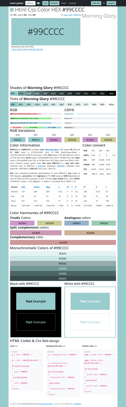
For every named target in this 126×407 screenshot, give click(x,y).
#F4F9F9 (95, 104)
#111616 (95, 93)
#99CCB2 (104, 223)
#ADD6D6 (23, 104)
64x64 (25, 49)
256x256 (39, 49)
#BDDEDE (31, 104)
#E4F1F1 (63, 104)
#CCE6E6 (62, 258)
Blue (48, 187)
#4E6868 (38, 93)
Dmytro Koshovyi (45, 404)
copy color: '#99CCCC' (72, 15)
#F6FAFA (103, 104)
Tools (63, 3)
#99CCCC (14, 93)
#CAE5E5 (39, 104)
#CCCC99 (72, 139)
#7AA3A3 (22, 93)
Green (36, 187)
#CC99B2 (36, 233)
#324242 (55, 93)
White (111, 104)
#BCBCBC (61, 166)
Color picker (16, 3)
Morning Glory (52, 149)
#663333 (41, 166)
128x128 (31, 49)
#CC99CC (54, 139)
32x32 (19, 49)
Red (23, 187)
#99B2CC (77, 223)
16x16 (13, 49)
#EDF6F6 (79, 104)
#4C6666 (62, 273)
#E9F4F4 (71, 104)
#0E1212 (104, 93)
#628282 (30, 93)
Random (54, 3)
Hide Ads (96, 3)
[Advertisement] (45, 68)
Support (111, 3)
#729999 (62, 268)
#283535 (63, 93)
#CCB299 (90, 233)
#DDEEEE (55, 104)
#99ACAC (63, 263)
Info (45, 3)
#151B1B (88, 93)
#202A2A (71, 93)
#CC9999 (63, 242)
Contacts (72, 3)
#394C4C (62, 278)
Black (111, 93)
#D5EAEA (47, 104)
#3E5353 (47, 93)
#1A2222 (79, 93)
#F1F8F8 (87, 104)
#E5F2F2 (62, 253)
